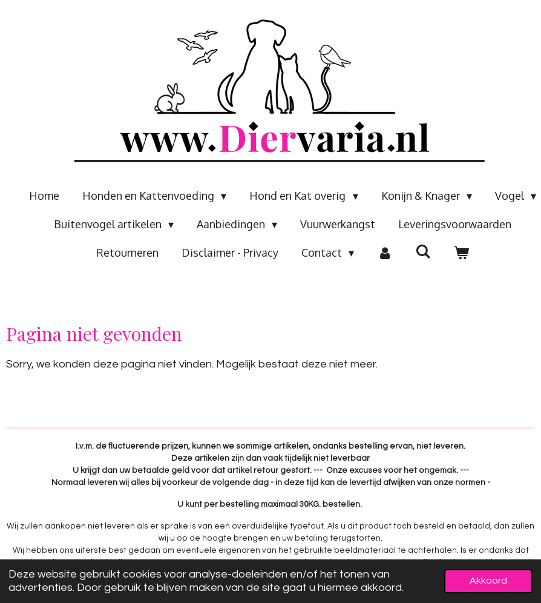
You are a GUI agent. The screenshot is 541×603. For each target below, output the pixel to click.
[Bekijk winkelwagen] (461, 253)
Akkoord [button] (488, 580)
